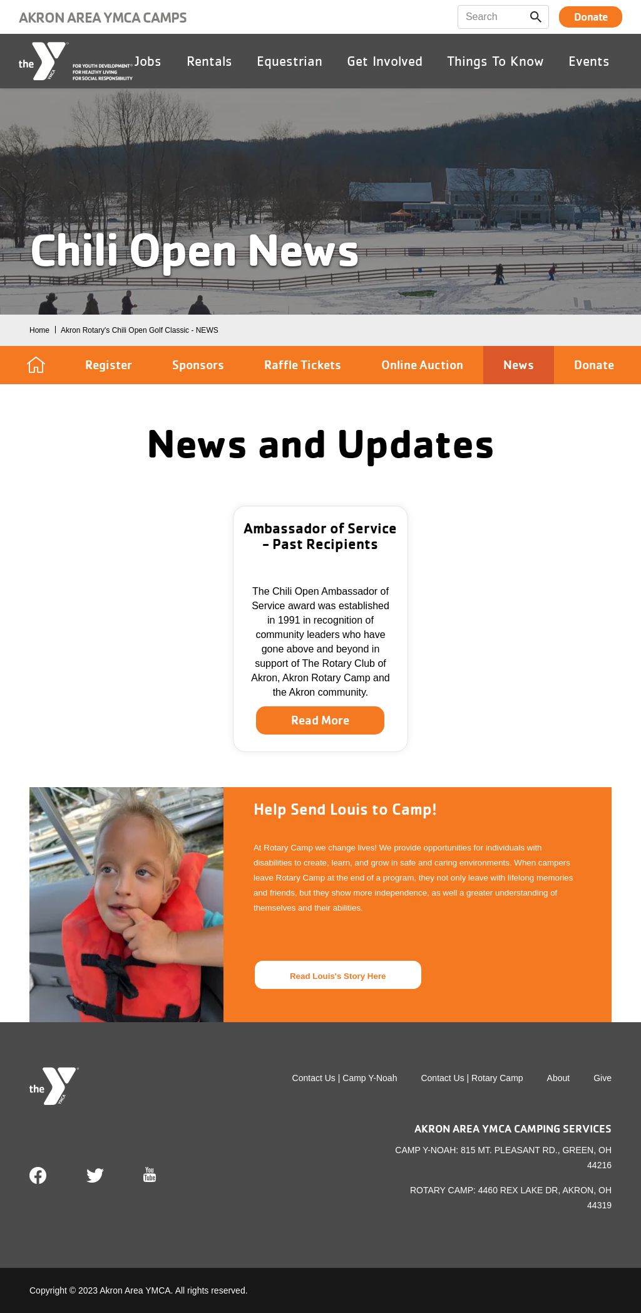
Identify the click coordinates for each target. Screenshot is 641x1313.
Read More (320, 720)
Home (39, 330)
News (518, 364)
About (558, 1078)
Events (589, 61)
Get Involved (385, 61)
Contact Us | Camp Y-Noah (344, 1078)
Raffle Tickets (302, 364)
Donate (590, 16)
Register (108, 364)
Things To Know (495, 61)
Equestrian (289, 61)
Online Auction (422, 364)
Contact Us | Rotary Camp (472, 1078)
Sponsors (198, 364)
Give (602, 1078)
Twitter (95, 1176)
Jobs (148, 61)
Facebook (38, 1176)
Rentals (209, 61)
